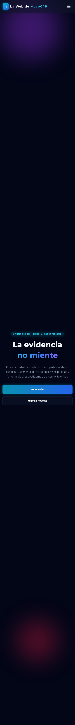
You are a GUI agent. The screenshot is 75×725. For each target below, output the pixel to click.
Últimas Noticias (37, 400)
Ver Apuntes (38, 389)
